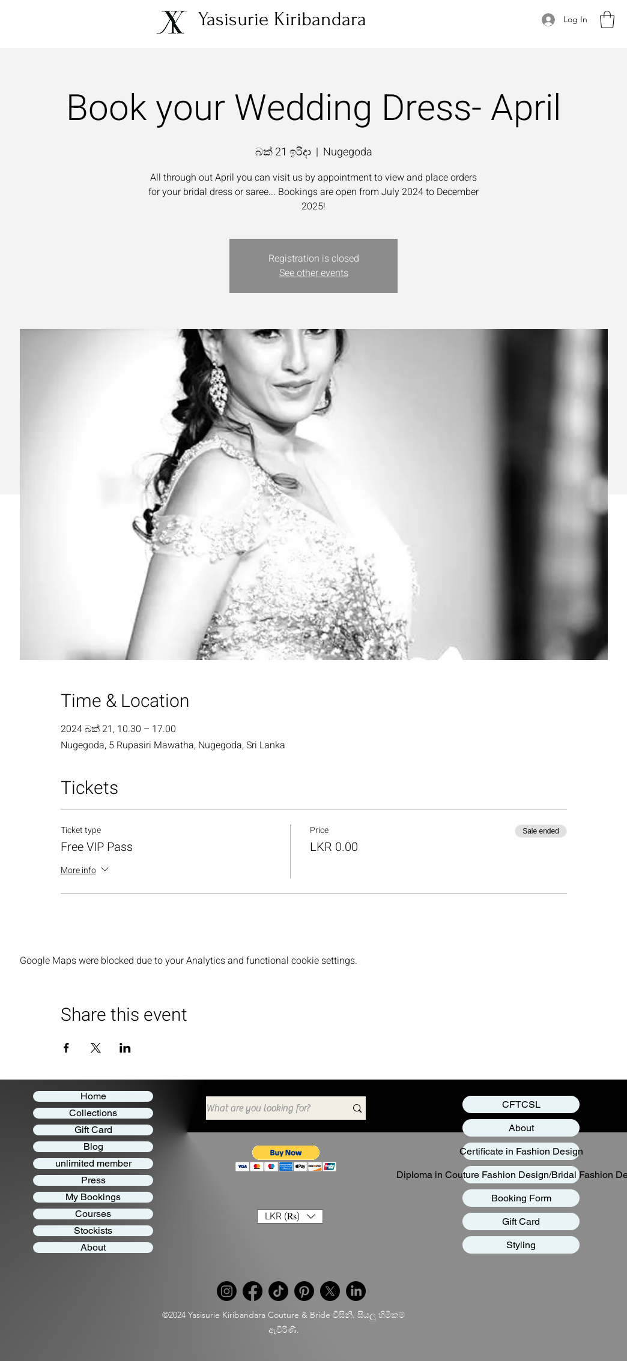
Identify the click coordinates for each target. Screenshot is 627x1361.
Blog (93, 1146)
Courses (93, 1214)
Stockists (93, 1230)
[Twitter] (330, 1291)
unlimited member (93, 1163)
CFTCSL (521, 1104)
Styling (521, 1245)
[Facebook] (252, 1291)
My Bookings (93, 1197)
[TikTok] (278, 1291)
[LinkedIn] (356, 1291)
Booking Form (521, 1198)
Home (93, 1096)
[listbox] (290, 1216)
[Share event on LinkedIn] (125, 1048)
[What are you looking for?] (267, 1108)
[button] (607, 19)
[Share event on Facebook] (66, 1048)
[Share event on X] (95, 1048)
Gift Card (93, 1130)
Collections (93, 1113)
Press (93, 1180)
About (93, 1247)
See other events (313, 273)
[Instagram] (227, 1291)
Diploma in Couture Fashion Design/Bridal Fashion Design (521, 1174)
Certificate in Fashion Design (521, 1151)
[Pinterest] (304, 1291)
